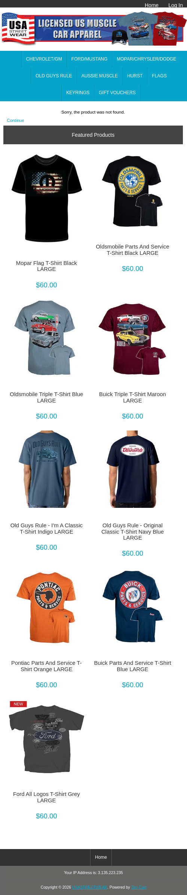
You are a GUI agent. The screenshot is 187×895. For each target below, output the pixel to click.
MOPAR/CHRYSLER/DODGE (146, 59)
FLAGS (159, 75)
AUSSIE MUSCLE (100, 75)
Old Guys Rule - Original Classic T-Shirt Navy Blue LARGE (132, 531)
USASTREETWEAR (89, 887)
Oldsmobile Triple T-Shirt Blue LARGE (46, 397)
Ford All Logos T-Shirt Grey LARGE (46, 797)
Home (152, 5)
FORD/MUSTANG (89, 59)
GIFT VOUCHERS (117, 92)
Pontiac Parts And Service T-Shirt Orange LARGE (46, 666)
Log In (175, 5)
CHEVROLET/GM (44, 59)
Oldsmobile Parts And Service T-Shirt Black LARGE (132, 250)
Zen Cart (139, 887)
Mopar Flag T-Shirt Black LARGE (46, 266)
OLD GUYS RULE (54, 75)
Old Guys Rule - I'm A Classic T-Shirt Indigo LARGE (46, 528)
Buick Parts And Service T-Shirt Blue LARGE (132, 666)
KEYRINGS (77, 92)
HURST (134, 75)
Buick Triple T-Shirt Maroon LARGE (132, 397)
